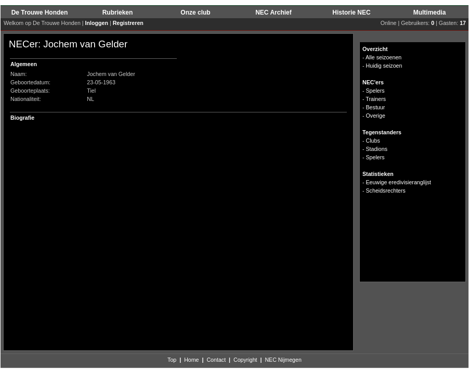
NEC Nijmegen (283, 360)
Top (171, 360)
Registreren (128, 23)
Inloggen (96, 23)
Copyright (245, 360)
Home (191, 360)
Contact (216, 360)
